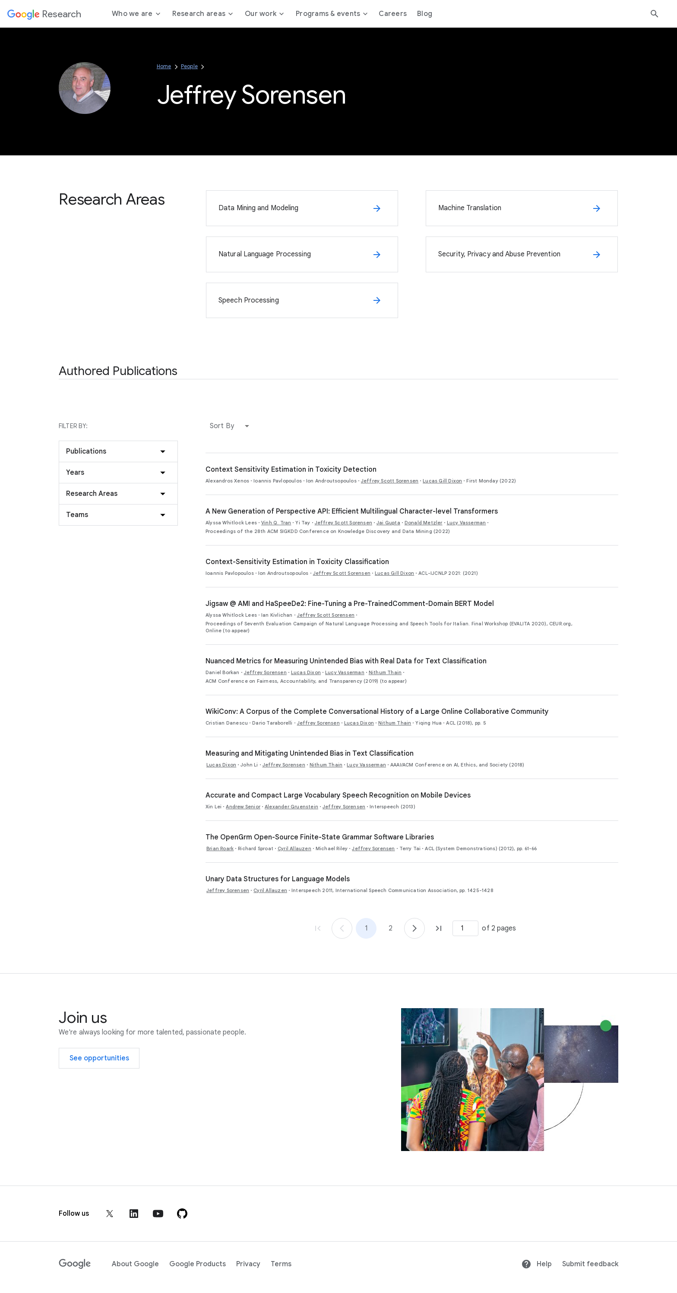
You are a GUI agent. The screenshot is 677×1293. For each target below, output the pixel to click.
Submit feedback (590, 1264)
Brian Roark (220, 848)
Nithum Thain (385, 672)
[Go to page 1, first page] (317, 928)
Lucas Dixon (306, 672)
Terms (281, 1264)
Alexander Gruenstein (291, 807)
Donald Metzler (424, 523)
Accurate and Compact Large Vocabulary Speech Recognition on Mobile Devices (338, 795)
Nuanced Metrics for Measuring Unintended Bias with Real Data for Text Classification (346, 661)
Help (536, 1264)
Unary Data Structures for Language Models (278, 879)
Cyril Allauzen (294, 848)
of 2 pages (499, 928)
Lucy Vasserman (466, 523)
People (189, 66)
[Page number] (465, 928)
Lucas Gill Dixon (442, 481)
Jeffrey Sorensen (265, 672)
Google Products (197, 1264)
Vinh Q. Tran (276, 523)
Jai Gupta (388, 523)
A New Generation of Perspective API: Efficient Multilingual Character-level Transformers (352, 511)
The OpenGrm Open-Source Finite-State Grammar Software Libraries (320, 837)
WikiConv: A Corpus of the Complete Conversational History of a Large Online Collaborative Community (377, 711)
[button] (231, 426)
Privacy (248, 1264)
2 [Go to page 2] (390, 928)
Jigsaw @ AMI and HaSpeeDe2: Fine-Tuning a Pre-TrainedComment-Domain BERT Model (350, 603)
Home (164, 66)
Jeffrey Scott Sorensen (389, 481)
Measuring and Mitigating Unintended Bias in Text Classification (310, 753)
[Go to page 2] (414, 928)
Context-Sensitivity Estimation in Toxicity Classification (297, 562)
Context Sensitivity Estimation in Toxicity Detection (291, 469)
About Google (135, 1264)
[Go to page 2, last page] (438, 928)
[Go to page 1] (342, 928)
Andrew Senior (243, 807)
